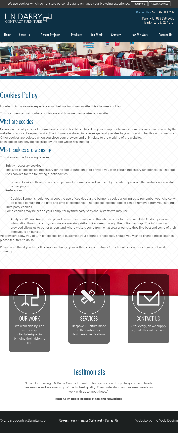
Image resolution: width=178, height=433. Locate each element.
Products (76, 34)
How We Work (139, 34)
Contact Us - (143, 12)
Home (7, 34)
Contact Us (165, 34)
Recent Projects (50, 34)
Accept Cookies (159, 3)
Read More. (139, 3)
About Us (24, 34)
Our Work (97, 34)
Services (116, 34)
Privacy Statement (90, 420)
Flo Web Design (166, 420)
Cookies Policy (68, 420)
